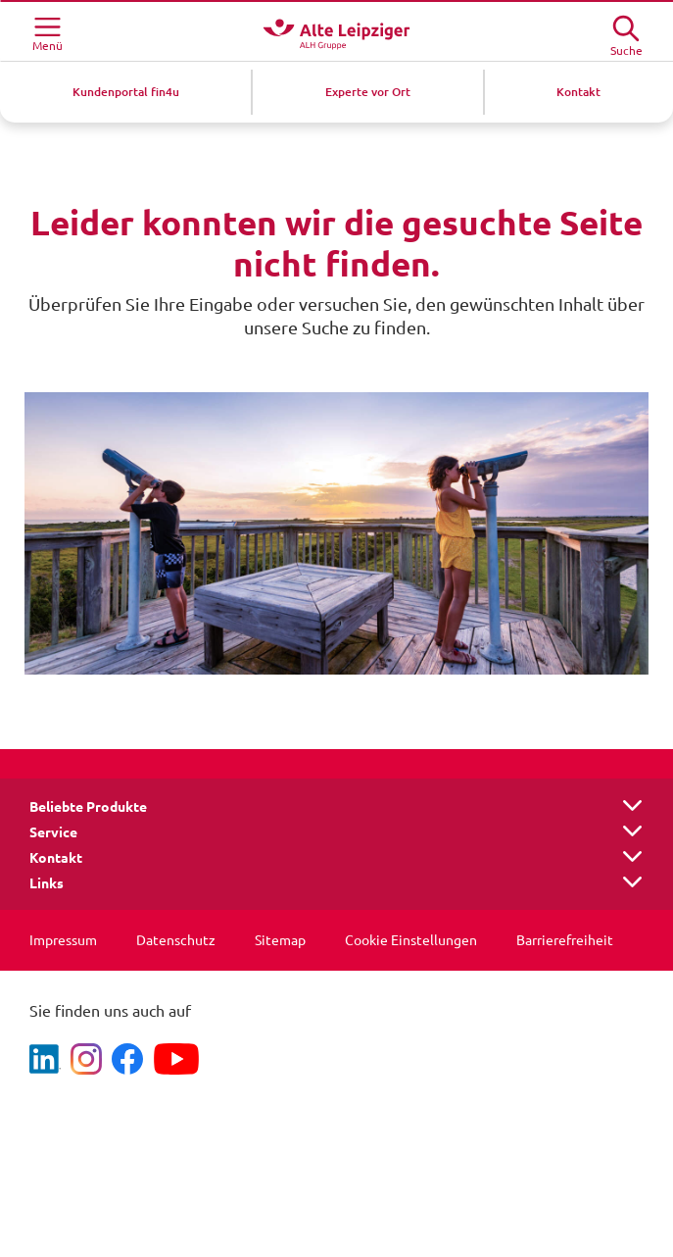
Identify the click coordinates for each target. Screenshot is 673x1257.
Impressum (63, 940)
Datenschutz (176, 940)
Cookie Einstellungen (411, 940)
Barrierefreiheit (564, 940)
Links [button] (46, 883)
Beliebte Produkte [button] (88, 807)
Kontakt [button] (55, 858)
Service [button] (53, 832)
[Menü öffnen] (47, 32)
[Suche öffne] (626, 30)
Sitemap (280, 940)
